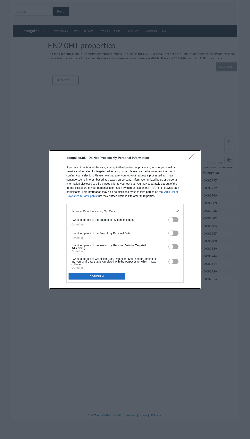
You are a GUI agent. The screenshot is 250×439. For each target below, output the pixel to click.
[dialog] (125, 219)
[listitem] (125, 211)
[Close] (192, 158)
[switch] (173, 219)
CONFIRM (96, 276)
